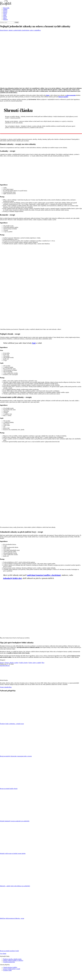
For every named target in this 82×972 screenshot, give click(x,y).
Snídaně (5, 9)
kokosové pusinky (63, 96)
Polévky (5, 10)
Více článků (3, 953)
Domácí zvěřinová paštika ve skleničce (13, 960)
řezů (34, 343)
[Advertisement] (41, 170)
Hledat (16, 22)
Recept (8, 665)
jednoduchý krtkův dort (12, 578)
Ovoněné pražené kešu (9, 962)
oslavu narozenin (71, 95)
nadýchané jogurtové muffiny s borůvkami (44, 575)
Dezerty (5, 12)
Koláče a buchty (22, 30)
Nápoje (5, 13)
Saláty (4, 15)
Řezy (39, 30)
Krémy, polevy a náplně (32, 30)
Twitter (2, 687)
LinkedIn (6, 687)
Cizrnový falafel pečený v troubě (11, 969)
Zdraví (5, 18)
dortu (47, 95)
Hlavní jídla (6, 8)
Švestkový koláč (7, 970)
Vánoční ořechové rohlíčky (10, 967)
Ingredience (3, 665)
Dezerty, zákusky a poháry (11, 30)
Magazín (5, 19)
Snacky (5, 16)
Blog (10, 687)
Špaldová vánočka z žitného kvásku (12, 959)
